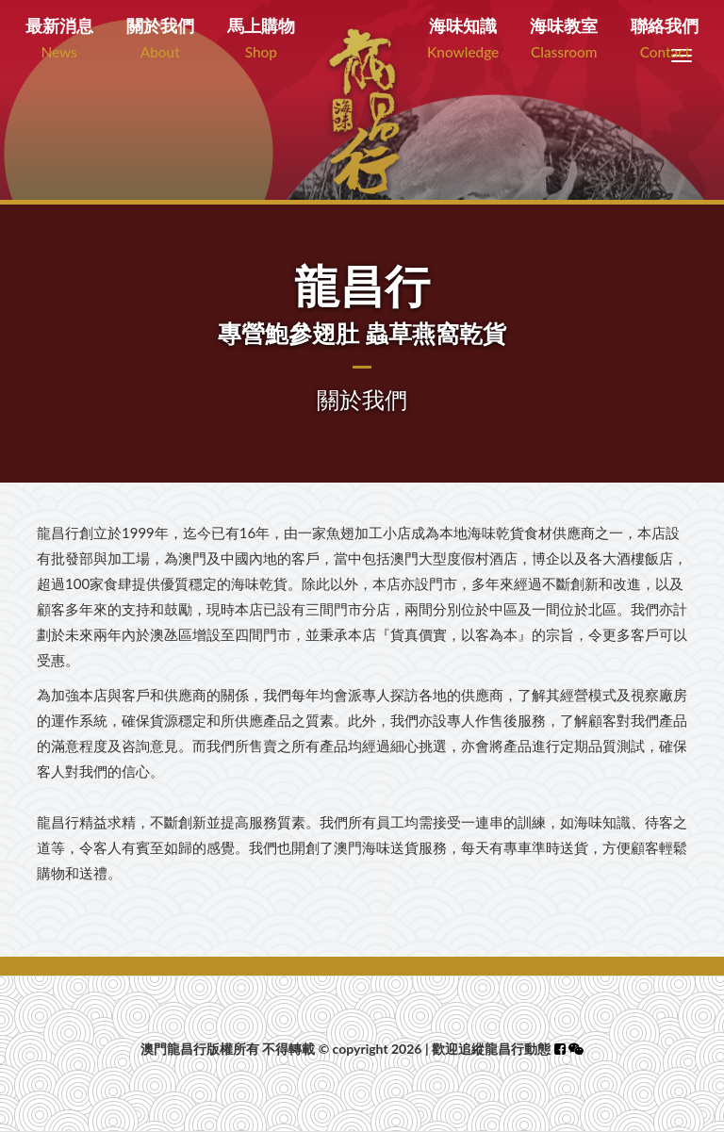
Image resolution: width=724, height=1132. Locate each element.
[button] (576, 1049)
